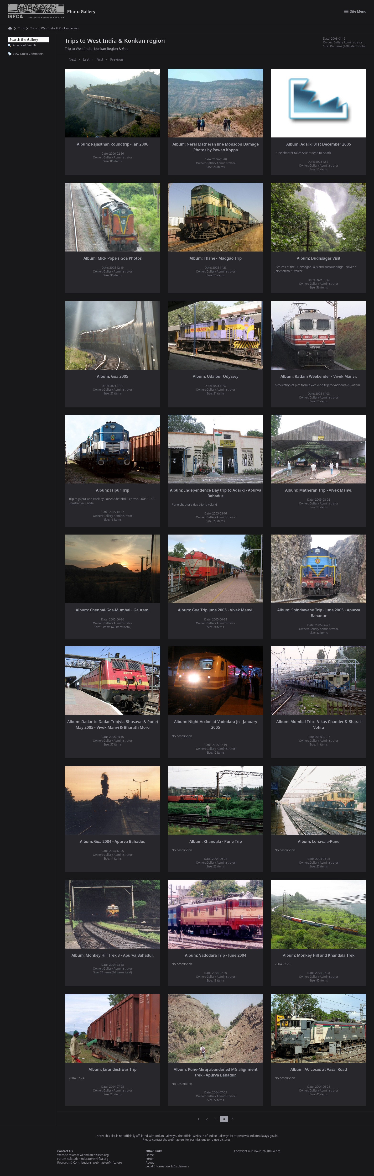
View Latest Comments (28, 54)
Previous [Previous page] (117, 59)
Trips (21, 28)
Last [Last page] (86, 59)
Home (150, 1155)
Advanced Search (24, 45)
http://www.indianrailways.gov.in (255, 1136)
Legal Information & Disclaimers (167, 1166)
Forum (150, 1159)
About (150, 1162)
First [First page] (99, 59)
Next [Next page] (72, 59)
